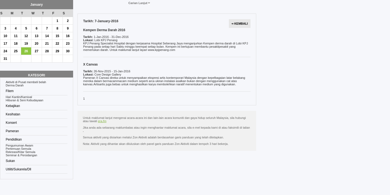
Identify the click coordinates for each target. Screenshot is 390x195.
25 (15, 51)
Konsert (11, 123)
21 (47, 44)
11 (15, 36)
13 (36, 36)
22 (57, 44)
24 (5, 51)
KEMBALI (240, 23)
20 (36, 44)
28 (47, 51)
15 (57, 36)
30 (68, 51)
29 (57, 51)
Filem (10, 91)
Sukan (10, 161)
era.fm (102, 121)
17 (5, 44)
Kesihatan (13, 114)
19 (26, 44)
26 (26, 51)
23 (68, 44)
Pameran (12, 131)
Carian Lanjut (139, 3)
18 (15, 44)
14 (47, 36)
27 (36, 51)
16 (68, 36)
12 (26, 36)
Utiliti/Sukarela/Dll (18, 169)
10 (5, 36)
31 (5, 59)
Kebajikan (13, 106)
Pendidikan (14, 139)
